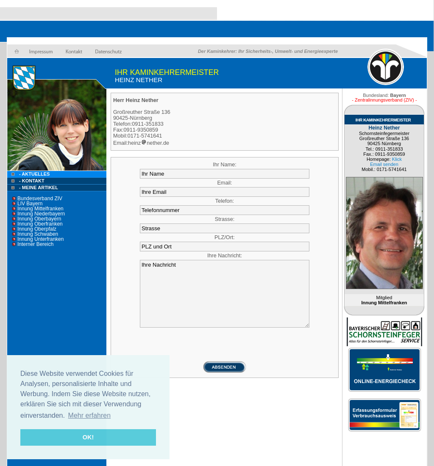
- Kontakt (31, 180)
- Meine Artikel (38, 187)
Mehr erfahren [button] (89, 415)
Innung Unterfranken (40, 239)
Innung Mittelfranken (40, 209)
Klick (397, 159)
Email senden (384, 164)
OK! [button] (88, 437)
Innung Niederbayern (41, 214)
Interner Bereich (35, 244)
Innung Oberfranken (40, 224)
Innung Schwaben (37, 234)
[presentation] (224, 344)
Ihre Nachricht (224, 294)
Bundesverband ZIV (39, 198)
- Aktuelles (34, 173)
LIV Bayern (29, 204)
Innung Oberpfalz (36, 229)
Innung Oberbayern (39, 219)
